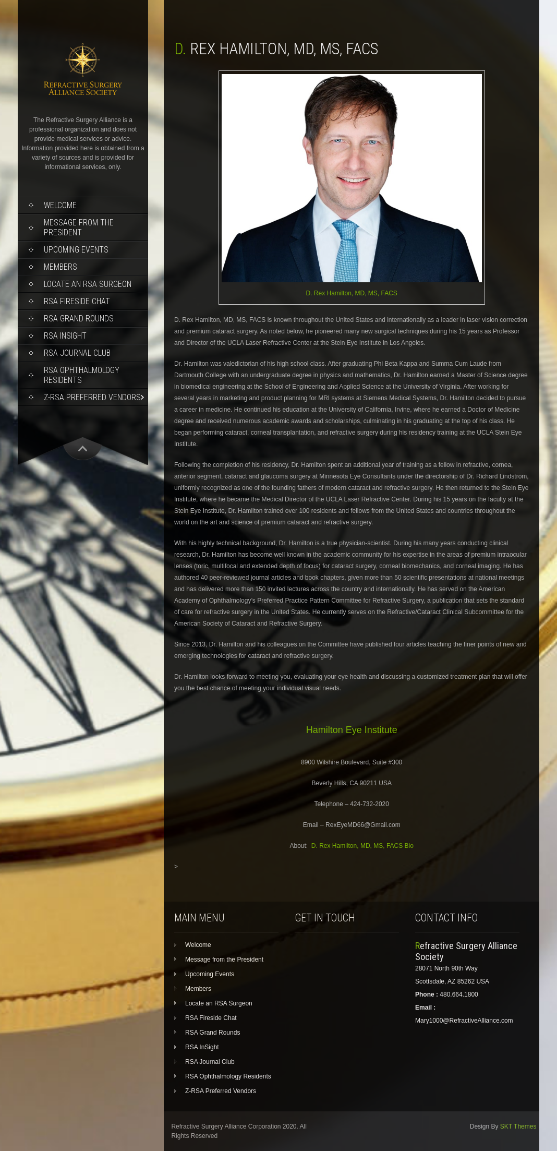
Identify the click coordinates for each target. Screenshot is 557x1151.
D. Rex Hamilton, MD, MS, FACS (351, 293)
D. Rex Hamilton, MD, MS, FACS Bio (362, 845)
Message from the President (79, 227)
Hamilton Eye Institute (351, 730)
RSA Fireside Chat (77, 301)
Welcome (60, 205)
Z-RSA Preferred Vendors (92, 397)
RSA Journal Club (77, 353)
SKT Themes (518, 1126)
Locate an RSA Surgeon (87, 284)
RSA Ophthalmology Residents (81, 375)
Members (60, 267)
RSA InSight (65, 336)
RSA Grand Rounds (79, 318)
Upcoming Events (76, 250)
